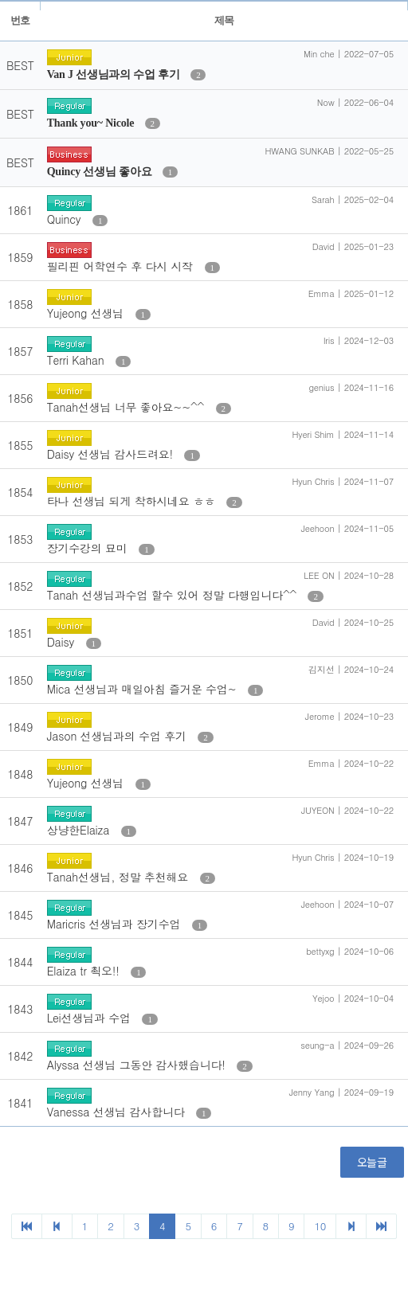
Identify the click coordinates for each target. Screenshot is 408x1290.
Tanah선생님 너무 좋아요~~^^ (127, 407)
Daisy (62, 642)
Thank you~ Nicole (92, 123)
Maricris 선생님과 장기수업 (115, 924)
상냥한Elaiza (80, 830)
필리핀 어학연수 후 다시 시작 (122, 266)
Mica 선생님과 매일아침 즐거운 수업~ (143, 689)
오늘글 (372, 1162)
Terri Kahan (77, 360)
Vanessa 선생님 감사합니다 (117, 1112)
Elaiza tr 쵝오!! (85, 971)
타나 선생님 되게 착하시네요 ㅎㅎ (133, 501)
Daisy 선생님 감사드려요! (112, 454)
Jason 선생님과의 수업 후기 (118, 736)
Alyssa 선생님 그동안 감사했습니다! (138, 1065)
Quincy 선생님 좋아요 (101, 172)
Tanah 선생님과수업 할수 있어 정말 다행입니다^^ (173, 595)
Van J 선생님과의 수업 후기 (115, 74)
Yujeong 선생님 (87, 313)
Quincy (65, 219)
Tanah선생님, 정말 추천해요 (119, 877)
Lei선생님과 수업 (91, 1018)
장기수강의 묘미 (89, 548)
